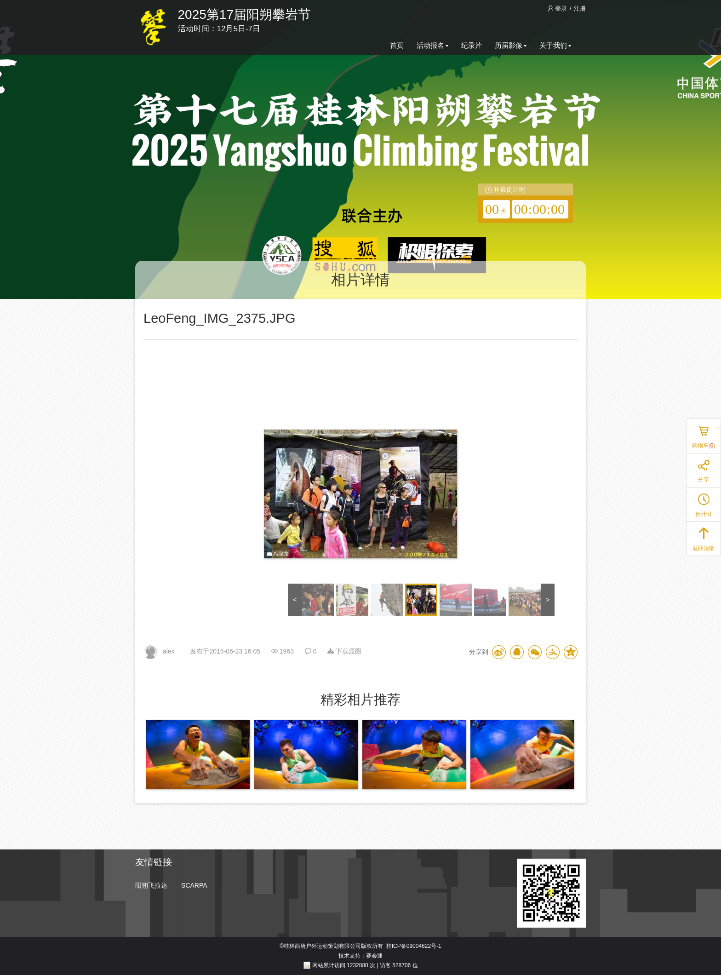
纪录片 (471, 45)
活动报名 (432, 45)
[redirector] (525, 203)
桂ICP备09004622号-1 (413, 946)
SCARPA (194, 885)
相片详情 (360, 279)
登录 (558, 8)
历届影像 (510, 45)
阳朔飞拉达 (151, 885)
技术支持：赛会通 (360, 955)
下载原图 (344, 651)
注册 (580, 8)
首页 (397, 45)
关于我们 (555, 45)
